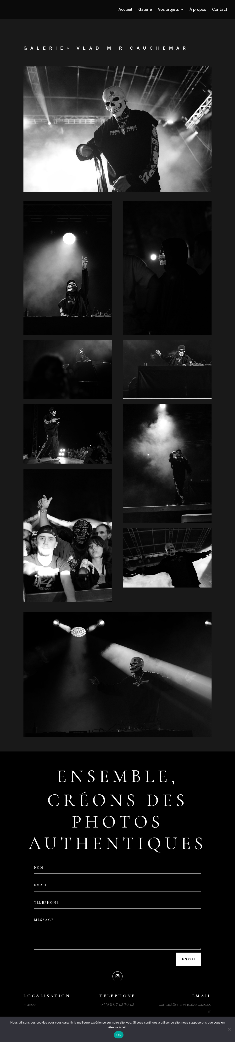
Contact (219, 10)
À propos (198, 10)
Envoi (189, 959)
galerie (45, 48)
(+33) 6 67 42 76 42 (117, 1004)
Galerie (145, 10)
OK (118, 1035)
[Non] (229, 1029)
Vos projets (168, 10)
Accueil (125, 10)
